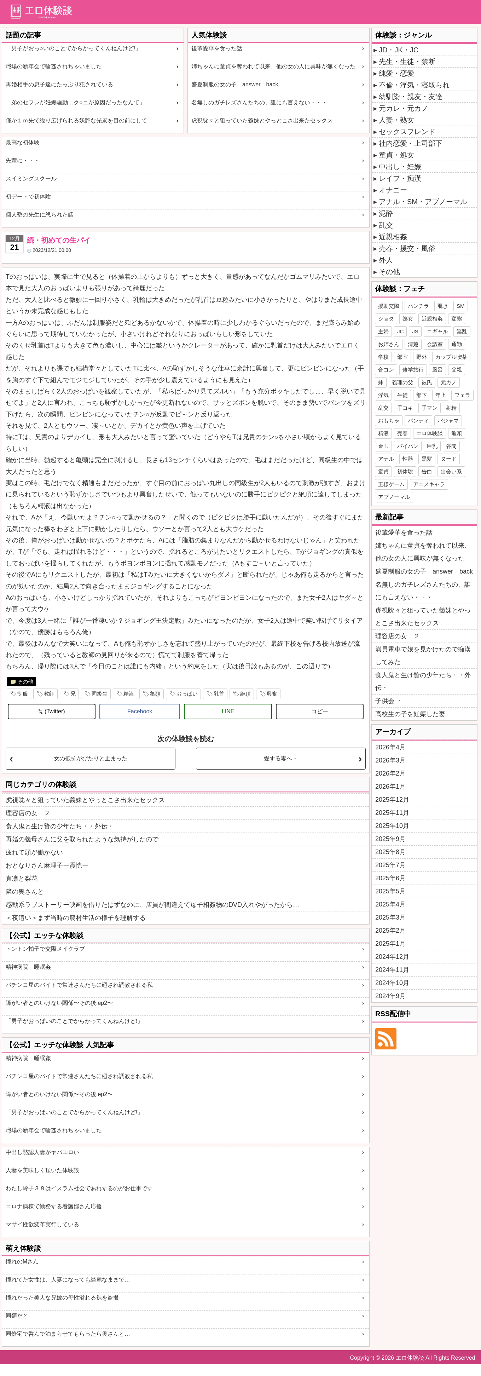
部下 (421, 395)
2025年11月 (392, 812)
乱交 (386, 225)
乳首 (219, 694)
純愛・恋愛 (396, 73)
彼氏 (427, 382)
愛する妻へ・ (281, 758)
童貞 (383, 471)
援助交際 (388, 306)
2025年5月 (390, 891)
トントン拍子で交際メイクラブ (45, 949)
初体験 (405, 471)
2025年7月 (390, 865)
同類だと (17, 1316)
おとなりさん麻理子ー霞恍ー (47, 865)
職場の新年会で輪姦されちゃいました (54, 66)
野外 (421, 357)
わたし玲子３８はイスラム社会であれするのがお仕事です (79, 1188)
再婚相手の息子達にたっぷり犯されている (59, 84)
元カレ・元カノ (403, 108)
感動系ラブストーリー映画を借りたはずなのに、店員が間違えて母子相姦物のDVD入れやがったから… (152, 904)
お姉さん (388, 344)
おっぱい (187, 694)
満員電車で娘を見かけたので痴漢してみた (423, 656)
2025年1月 (390, 943)
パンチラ (418, 306)
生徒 (402, 395)
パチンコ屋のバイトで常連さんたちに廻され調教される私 (79, 985)
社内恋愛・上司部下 (410, 143)
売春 (402, 433)
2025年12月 (392, 799)
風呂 (437, 370)
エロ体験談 (429, 433)
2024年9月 (390, 996)
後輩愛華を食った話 (216, 48)
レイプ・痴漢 (400, 178)
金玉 (383, 446)
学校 (383, 357)
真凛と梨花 (21, 878)
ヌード (449, 459)
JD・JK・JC (398, 50)
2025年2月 (390, 930)
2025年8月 (390, 852)
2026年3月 (390, 760)
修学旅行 (413, 370)
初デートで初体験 (28, 197)
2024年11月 (392, 969)
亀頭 (155, 694)
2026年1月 (390, 786)
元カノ (449, 382)
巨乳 (432, 446)
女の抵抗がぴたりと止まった (90, 758)
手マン (429, 408)
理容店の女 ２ (28, 813)
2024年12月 (392, 956)
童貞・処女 (396, 155)
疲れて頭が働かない (34, 852)
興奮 (272, 694)
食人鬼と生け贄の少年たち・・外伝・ (60, 826)
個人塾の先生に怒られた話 (40, 215)
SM (461, 306)
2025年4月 (390, 904)
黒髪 (427, 459)
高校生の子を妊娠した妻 (410, 714)
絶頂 (245, 694)
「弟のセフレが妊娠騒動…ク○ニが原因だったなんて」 (75, 102)
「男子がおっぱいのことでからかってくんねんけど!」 (74, 1021)
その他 (25, 682)
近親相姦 (393, 237)
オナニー (393, 190)
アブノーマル (394, 497)
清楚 (413, 344)
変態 (456, 319)
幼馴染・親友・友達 (410, 96)
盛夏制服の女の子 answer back (234, 84)
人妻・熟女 (396, 120)
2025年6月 (390, 878)
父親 (456, 370)
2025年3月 (390, 917)
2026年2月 (390, 773)
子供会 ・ (388, 700)
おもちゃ (388, 421)
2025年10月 (392, 825)
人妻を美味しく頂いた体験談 (42, 1170)
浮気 (383, 395)
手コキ (405, 408)
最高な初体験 (23, 142)
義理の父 (402, 382)
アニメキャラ (429, 484)
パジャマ (448, 421)
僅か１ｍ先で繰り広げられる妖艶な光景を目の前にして (76, 120)
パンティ (418, 421)
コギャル (437, 331)
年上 (440, 395)
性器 (407, 459)
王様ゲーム (391, 484)
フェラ (462, 395)
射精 (451, 408)
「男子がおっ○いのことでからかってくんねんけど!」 (73, 48)
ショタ (386, 319)
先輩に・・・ (23, 160)
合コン (386, 370)
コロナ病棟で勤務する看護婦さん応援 (54, 1206)
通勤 (456, 344)
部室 (402, 357)
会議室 (435, 344)
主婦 (383, 331)
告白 (427, 471)
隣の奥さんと (25, 891)
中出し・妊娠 (400, 167)
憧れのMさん (22, 1262)
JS (415, 331)
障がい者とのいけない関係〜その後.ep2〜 (59, 1003)
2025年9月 (390, 838)
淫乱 (462, 331)
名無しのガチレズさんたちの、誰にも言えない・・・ (259, 102)
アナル (386, 459)
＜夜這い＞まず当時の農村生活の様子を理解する (76, 917)
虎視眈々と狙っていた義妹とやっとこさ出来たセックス (262, 120)
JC (400, 331)
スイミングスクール (31, 178)
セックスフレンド (407, 132)
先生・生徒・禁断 (407, 61)
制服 (22, 694)
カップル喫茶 (451, 357)
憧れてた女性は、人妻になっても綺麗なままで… (68, 1280)
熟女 (407, 319)
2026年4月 (390, 747)
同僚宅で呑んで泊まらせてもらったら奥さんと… (68, 1334)
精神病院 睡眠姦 (28, 967)
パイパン (407, 446)
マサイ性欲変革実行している (42, 1224)
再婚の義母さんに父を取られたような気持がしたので (82, 839)
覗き (442, 306)
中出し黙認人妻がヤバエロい (42, 1152)
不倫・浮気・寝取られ (414, 85)
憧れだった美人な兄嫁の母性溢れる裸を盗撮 (62, 1298)
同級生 (100, 694)
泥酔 (386, 213)
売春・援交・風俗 (407, 248)
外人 (386, 260)
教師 (49, 694)
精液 (128, 694)
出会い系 (451, 471)
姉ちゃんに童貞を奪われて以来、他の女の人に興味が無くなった (273, 66)
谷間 (451, 446)
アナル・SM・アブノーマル (423, 202)
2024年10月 (392, 982)
